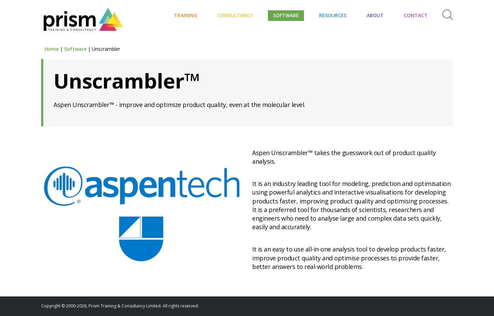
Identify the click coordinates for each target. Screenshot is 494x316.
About (375, 15)
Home (52, 49)
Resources (332, 15)
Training (185, 15)
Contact (415, 15)
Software (286, 15)
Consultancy (235, 15)
